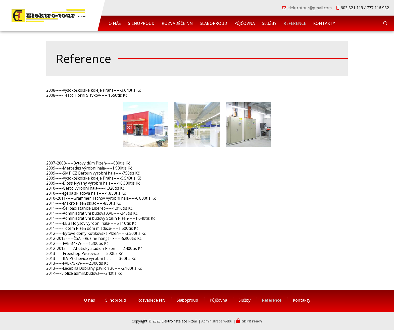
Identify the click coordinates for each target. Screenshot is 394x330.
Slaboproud (213, 23)
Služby (269, 23)
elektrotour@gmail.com (309, 8)
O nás (115, 23)
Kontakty (324, 23)
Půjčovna (244, 23)
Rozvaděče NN (177, 23)
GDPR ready (251, 321)
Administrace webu (216, 321)
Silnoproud (141, 23)
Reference (294, 23)
